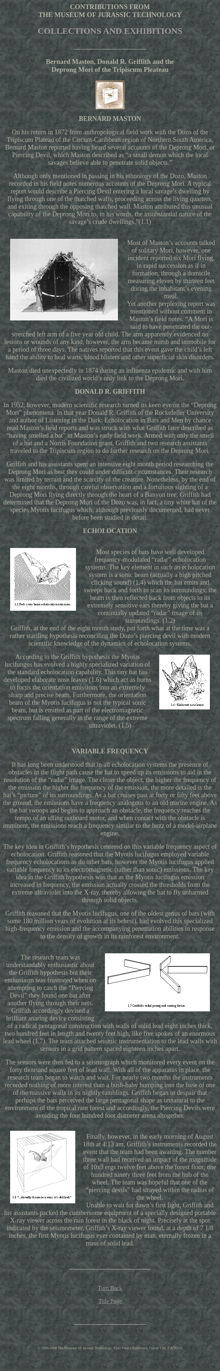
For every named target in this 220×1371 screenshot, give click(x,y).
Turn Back (110, 1288)
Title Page (110, 1301)
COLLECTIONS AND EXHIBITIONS (110, 31)
